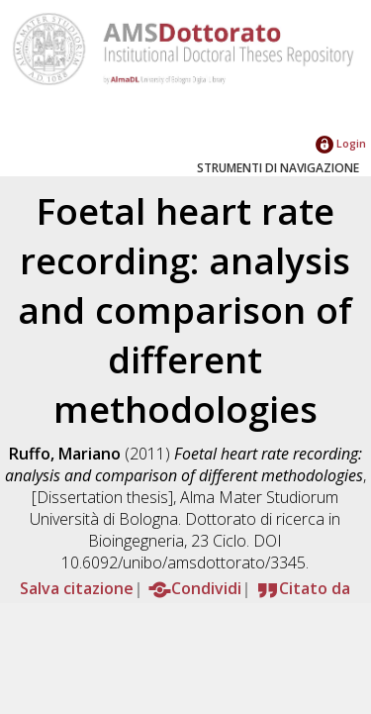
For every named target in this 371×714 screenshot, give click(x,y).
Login (341, 143)
